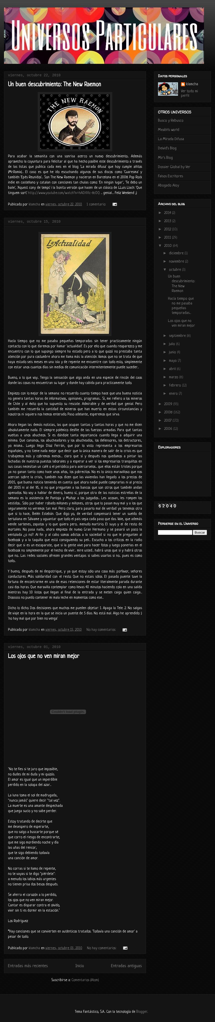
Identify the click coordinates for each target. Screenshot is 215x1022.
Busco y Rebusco (171, 121)
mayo (173, 361)
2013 (168, 221)
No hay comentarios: (101, 630)
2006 (168, 429)
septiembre (178, 336)
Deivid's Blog (167, 148)
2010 (168, 246)
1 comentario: (97, 204)
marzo (174, 377)
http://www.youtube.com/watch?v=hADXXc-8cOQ (64, 193)
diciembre (176, 253)
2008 (169, 412)
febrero (175, 385)
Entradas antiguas (126, 966)
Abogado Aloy (168, 186)
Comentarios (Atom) (85, 980)
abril (173, 369)
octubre (175, 270)
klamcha (192, 84)
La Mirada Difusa (171, 139)
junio (173, 352)
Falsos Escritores (170, 176)
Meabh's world (168, 130)
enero (174, 394)
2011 (168, 238)
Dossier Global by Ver (174, 167)
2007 (168, 421)
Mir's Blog (165, 158)
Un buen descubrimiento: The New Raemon (54, 85)
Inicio (79, 966)
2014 (168, 213)
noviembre (177, 262)
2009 (168, 404)
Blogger (141, 1012)
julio (172, 344)
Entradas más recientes (28, 966)
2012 (168, 229)
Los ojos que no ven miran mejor (43, 656)
